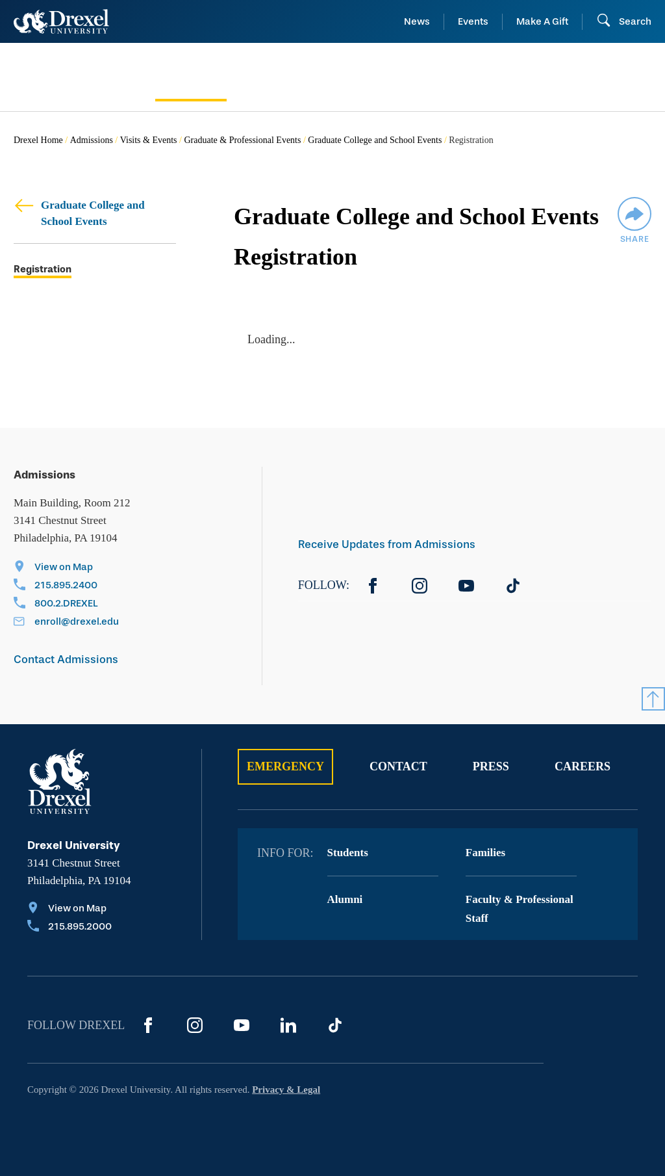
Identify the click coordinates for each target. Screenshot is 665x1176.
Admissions (91, 140)
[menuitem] (78, 77)
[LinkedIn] (288, 1025)
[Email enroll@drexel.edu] (66, 623)
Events (473, 21)
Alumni (345, 899)
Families (485, 852)
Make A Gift (542, 21)
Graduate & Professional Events (242, 140)
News (417, 21)
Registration (42, 269)
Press (491, 766)
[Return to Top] (653, 699)
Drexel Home (38, 140)
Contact (398, 766)
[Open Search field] (623, 21)
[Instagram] (419, 586)
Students (347, 852)
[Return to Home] (61, 21)
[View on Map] (66, 568)
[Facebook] (373, 586)
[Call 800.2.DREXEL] (66, 604)
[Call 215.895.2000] (69, 928)
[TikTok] (513, 586)
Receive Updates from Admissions (386, 544)
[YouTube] (466, 586)
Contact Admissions (66, 659)
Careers (582, 766)
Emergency (285, 766)
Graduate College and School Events (375, 140)
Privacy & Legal (286, 1089)
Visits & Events (148, 140)
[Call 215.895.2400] (66, 586)
